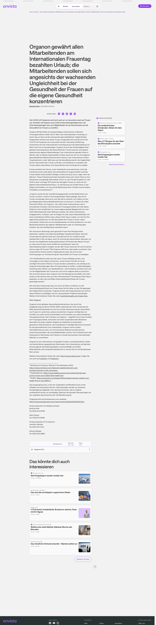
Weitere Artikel (83, 559)
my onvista (76, 6)
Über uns (141, 623)
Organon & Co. (39, 449)
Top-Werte (118, 623)
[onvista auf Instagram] (58, 623)
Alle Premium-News (117, 164)
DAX (85, 623)
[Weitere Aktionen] (89, 449)
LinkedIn (43, 358)
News (41, 12)
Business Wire (34, 106)
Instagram (54, 358)
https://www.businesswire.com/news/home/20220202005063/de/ (56, 402)
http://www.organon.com (70, 356)
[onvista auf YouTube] (54, 623)
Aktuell (65, 6)
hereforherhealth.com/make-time (73, 296)
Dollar (101, 623)
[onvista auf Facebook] (50, 623)
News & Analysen (34, 12)
